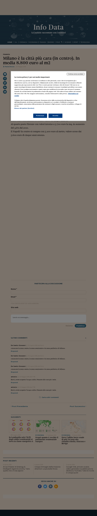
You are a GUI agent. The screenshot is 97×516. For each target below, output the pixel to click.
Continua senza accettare (75, 74)
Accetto (55, 115)
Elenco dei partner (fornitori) (24, 108)
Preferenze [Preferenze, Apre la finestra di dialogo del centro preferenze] (40, 115)
